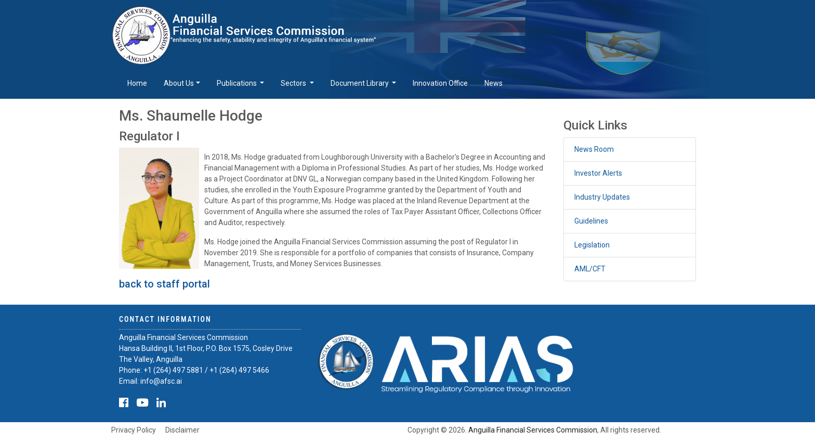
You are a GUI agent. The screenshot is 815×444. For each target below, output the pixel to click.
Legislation (592, 245)
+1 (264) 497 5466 (239, 370)
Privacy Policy (133, 430)
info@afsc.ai (161, 381)
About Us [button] (179, 83)
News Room (594, 149)
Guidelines (591, 221)
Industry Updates (602, 197)
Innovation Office (440, 83)
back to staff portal (164, 284)
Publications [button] (237, 83)
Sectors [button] (294, 83)
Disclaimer (182, 430)
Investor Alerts (598, 173)
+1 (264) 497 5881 (173, 370)
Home (137, 83)
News (493, 83)
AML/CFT (590, 269)
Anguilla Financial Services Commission (532, 430)
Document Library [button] (360, 83)
